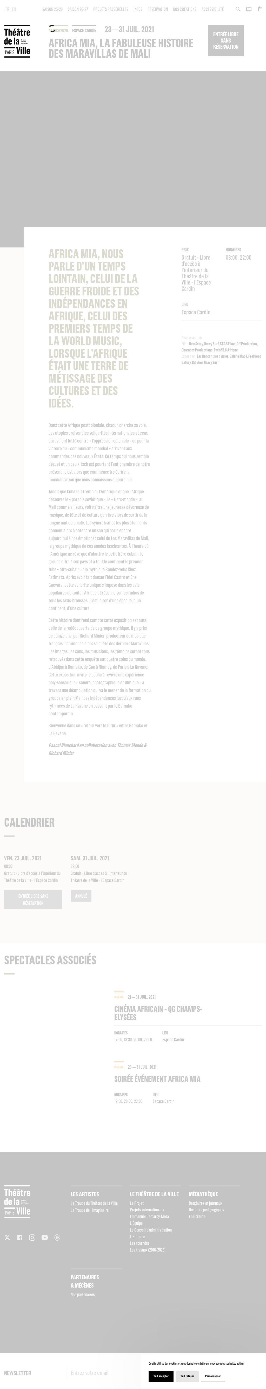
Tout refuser (187, 1376)
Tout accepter (161, 1376)
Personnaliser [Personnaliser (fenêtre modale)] (213, 1376)
